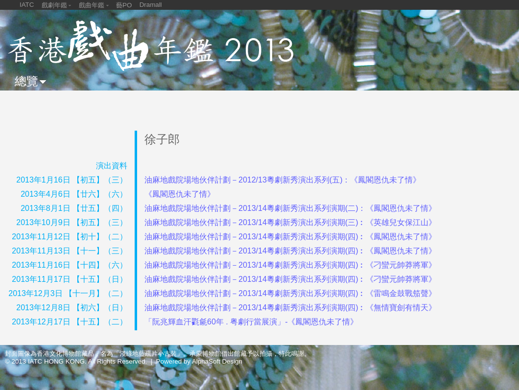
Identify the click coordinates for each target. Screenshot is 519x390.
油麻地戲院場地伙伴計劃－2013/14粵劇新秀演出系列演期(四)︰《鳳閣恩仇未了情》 (290, 236)
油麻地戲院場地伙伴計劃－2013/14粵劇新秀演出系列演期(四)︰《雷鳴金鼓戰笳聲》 (290, 293)
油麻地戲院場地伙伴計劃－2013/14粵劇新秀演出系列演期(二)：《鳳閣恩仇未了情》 (290, 208)
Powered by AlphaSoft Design (199, 361)
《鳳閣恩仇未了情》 (179, 194)
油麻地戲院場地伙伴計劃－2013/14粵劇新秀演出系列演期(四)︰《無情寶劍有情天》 (290, 307)
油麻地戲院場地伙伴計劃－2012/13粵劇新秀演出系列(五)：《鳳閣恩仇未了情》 (282, 180)
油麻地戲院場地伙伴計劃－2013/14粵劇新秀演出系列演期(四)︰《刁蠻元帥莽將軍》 (290, 265)
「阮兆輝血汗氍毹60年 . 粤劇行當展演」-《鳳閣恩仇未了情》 (251, 322)
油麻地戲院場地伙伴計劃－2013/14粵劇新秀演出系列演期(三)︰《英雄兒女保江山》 (290, 222)
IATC (27, 4)
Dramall (151, 4)
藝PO (124, 5)
